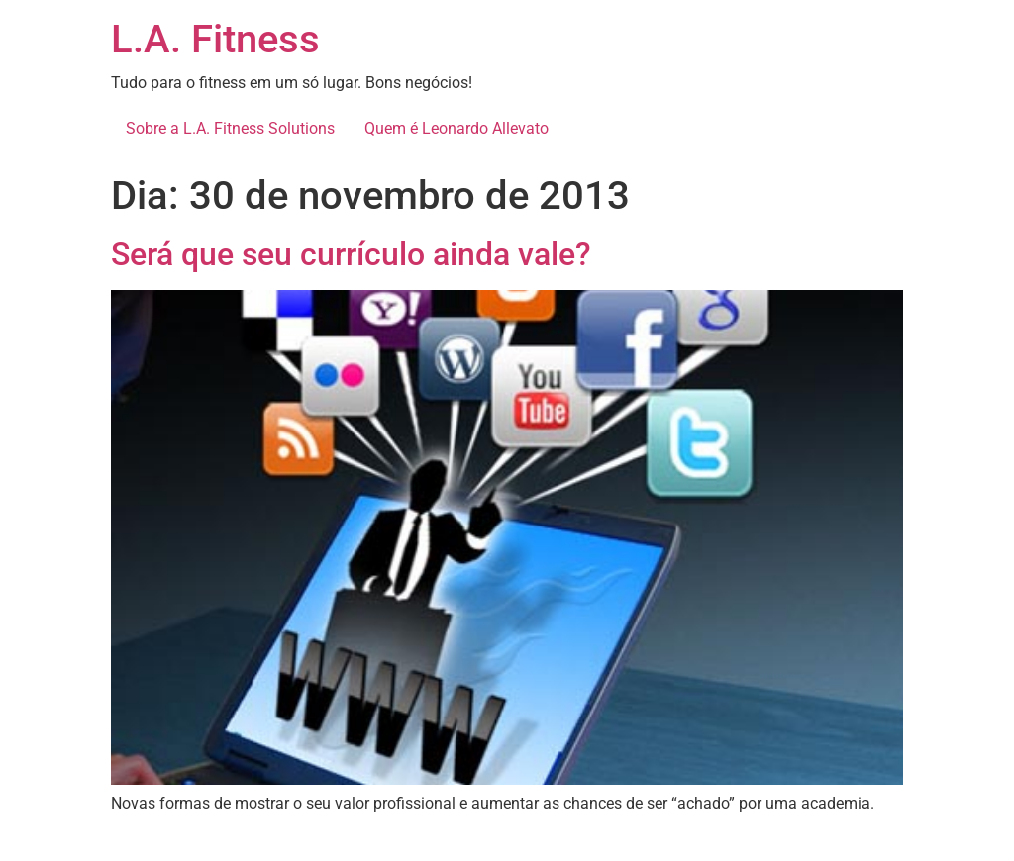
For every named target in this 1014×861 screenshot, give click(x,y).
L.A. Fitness (215, 39)
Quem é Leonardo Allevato (456, 128)
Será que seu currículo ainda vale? (351, 254)
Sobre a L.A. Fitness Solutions (230, 128)
